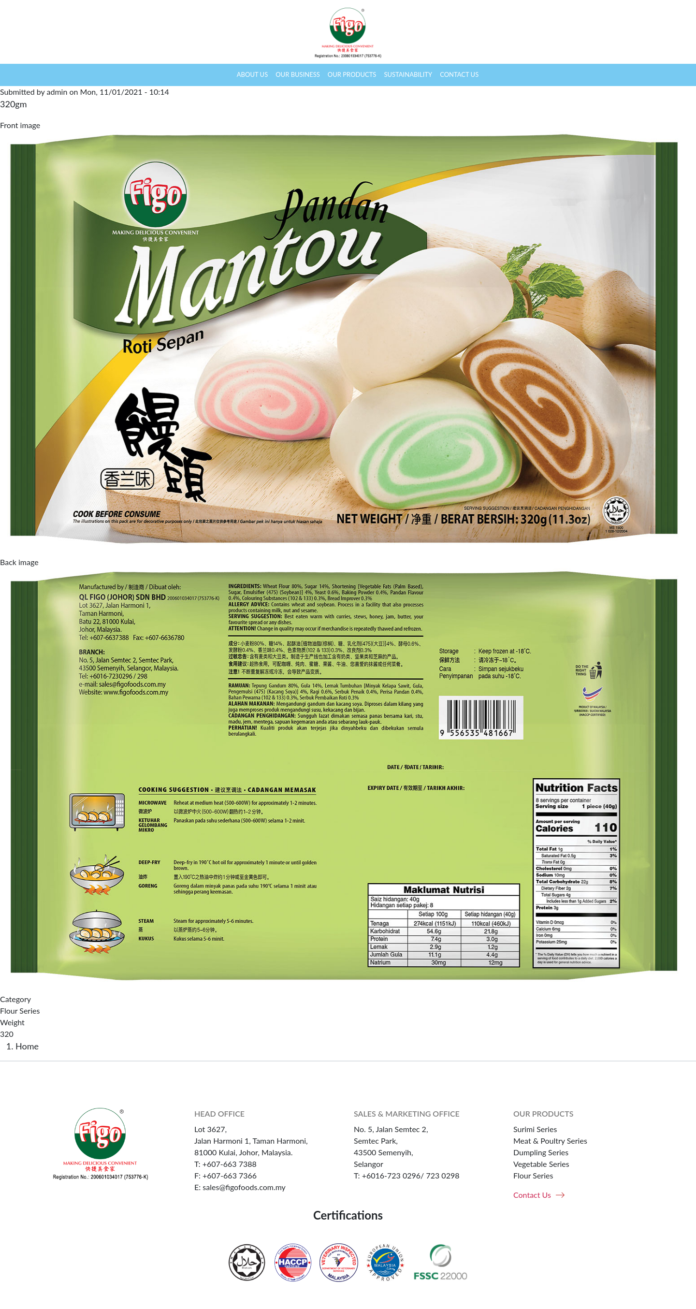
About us (252, 74)
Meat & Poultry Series (550, 1140)
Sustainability (408, 74)
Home (223, 75)
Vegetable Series (541, 1163)
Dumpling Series (540, 1152)
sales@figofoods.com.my (244, 1187)
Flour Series (20, 1010)
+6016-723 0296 (391, 1175)
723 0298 (442, 1175)
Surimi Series (535, 1129)
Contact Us (532, 1194)
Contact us (459, 74)
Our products (352, 74)
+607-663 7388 (230, 1163)
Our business (298, 74)
